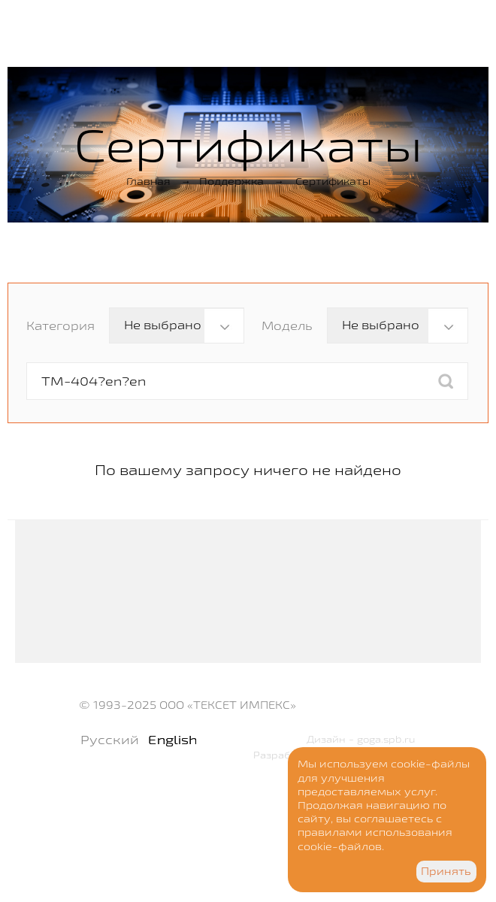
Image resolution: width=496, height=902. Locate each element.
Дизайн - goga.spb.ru (361, 739)
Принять (446, 871)
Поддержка (231, 181)
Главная (148, 181)
